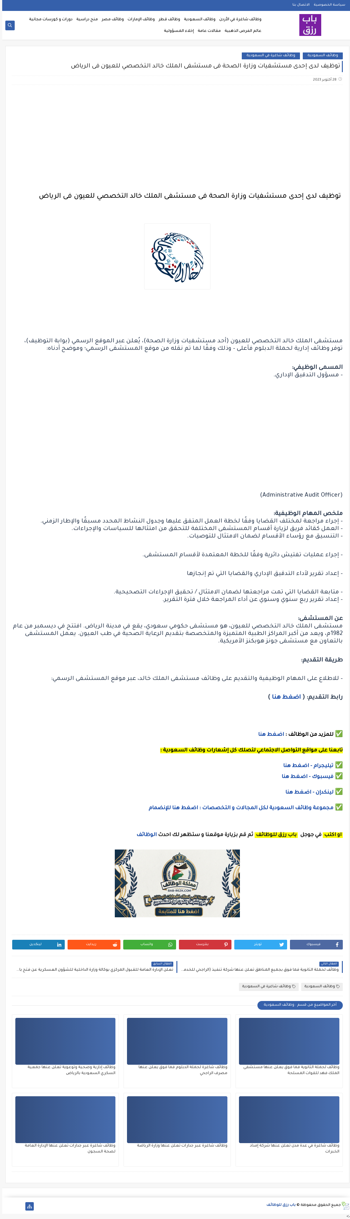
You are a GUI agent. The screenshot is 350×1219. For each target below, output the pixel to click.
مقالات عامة (207, 31)
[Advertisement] (175, 139)
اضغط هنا (284, 698)
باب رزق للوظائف (278, 1205)
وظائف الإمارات (139, 19)
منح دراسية (85, 19)
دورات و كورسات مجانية (48, 19)
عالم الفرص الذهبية (240, 31)
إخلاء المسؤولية (177, 31)
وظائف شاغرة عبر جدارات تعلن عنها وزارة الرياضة (180, 1146)
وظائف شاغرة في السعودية (268, 56)
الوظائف (144, 835)
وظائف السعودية (197, 19)
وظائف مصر (110, 19)
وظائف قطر (167, 19)
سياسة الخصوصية (327, 5)
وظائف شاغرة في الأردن (238, 19)
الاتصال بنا (298, 5)
